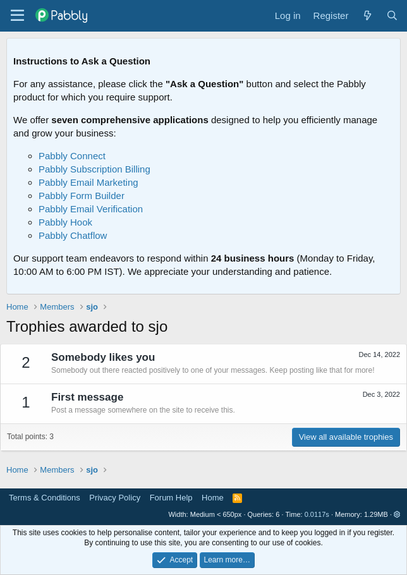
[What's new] (367, 15)
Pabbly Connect (72, 155)
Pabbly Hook (65, 222)
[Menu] (17, 16)
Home (213, 497)
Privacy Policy (114, 497)
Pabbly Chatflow (73, 235)
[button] (397, 514)
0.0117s (317, 514)
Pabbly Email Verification (91, 208)
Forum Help (171, 497)
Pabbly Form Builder (82, 195)
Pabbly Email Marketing (88, 182)
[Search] (392, 15)
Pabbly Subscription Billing (94, 169)
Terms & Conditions (44, 497)
